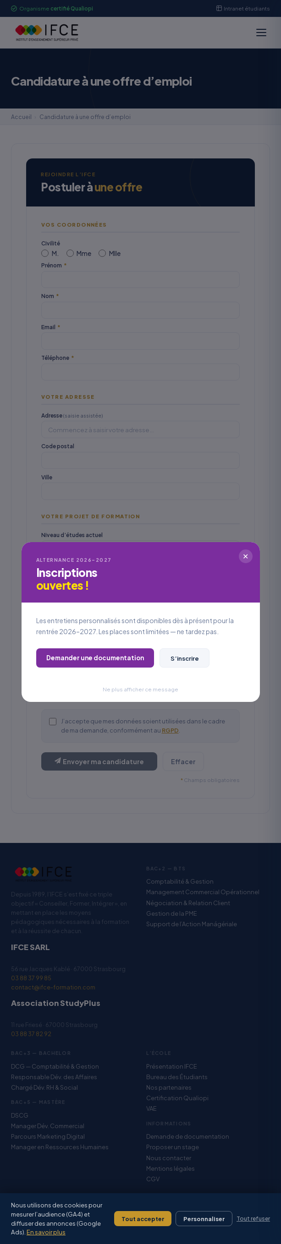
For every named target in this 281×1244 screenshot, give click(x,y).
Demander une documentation (95, 658)
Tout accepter (142, 1218)
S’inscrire (185, 658)
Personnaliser (204, 1218)
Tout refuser (253, 1218)
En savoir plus (46, 1232)
